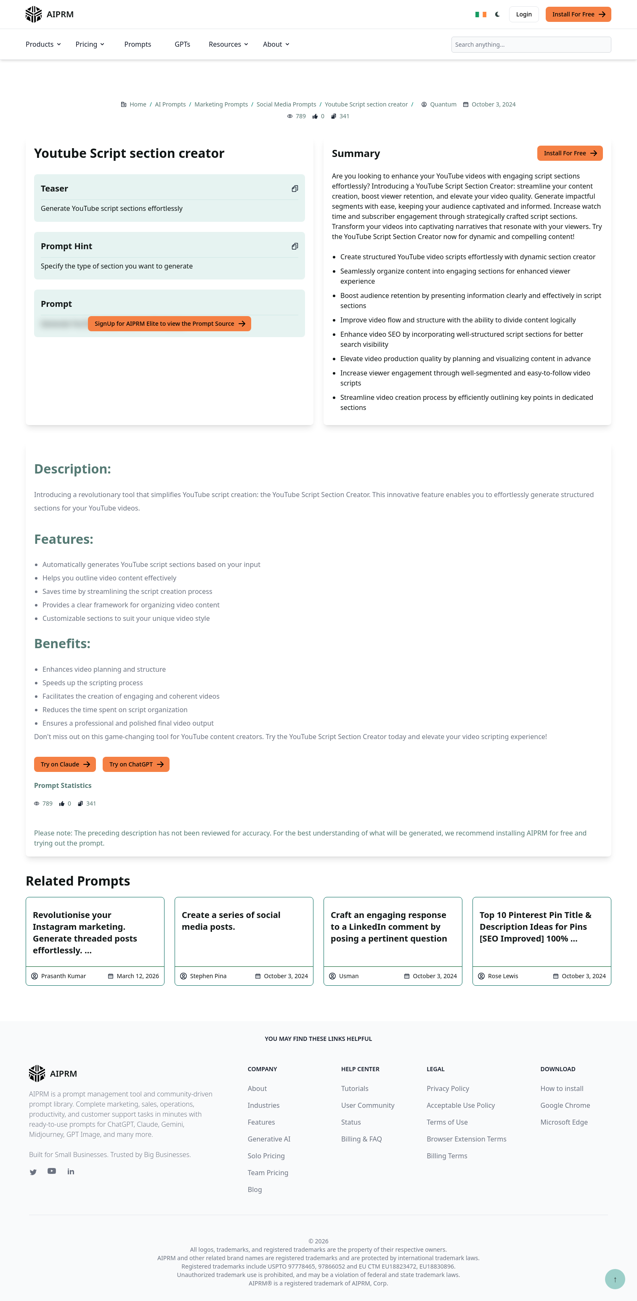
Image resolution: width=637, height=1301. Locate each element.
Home (139, 104)
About (276, 44)
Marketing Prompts (221, 104)
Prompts (137, 44)
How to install (562, 1088)
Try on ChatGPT (137, 764)
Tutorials (355, 1088)
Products (44, 44)
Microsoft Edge (564, 1122)
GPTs (182, 44)
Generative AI (269, 1139)
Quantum (443, 104)
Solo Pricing (266, 1155)
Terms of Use (447, 1122)
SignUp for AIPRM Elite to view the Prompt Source (170, 323)
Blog (255, 1189)
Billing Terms (447, 1155)
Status (351, 1122)
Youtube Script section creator (367, 104)
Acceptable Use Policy (461, 1105)
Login (524, 14)
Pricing (91, 44)
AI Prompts (171, 104)
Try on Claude (66, 764)
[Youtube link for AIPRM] (53, 1173)
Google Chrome (565, 1105)
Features (261, 1122)
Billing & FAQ (361, 1139)
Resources (229, 44)
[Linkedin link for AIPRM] (73, 1173)
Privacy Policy (448, 1088)
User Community (368, 1105)
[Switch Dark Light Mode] (498, 14)
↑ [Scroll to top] (615, 1279)
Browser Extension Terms (467, 1139)
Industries (264, 1105)
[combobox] (531, 45)
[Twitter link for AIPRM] (33, 1172)
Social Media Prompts (287, 104)
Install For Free (579, 14)
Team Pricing (268, 1172)
